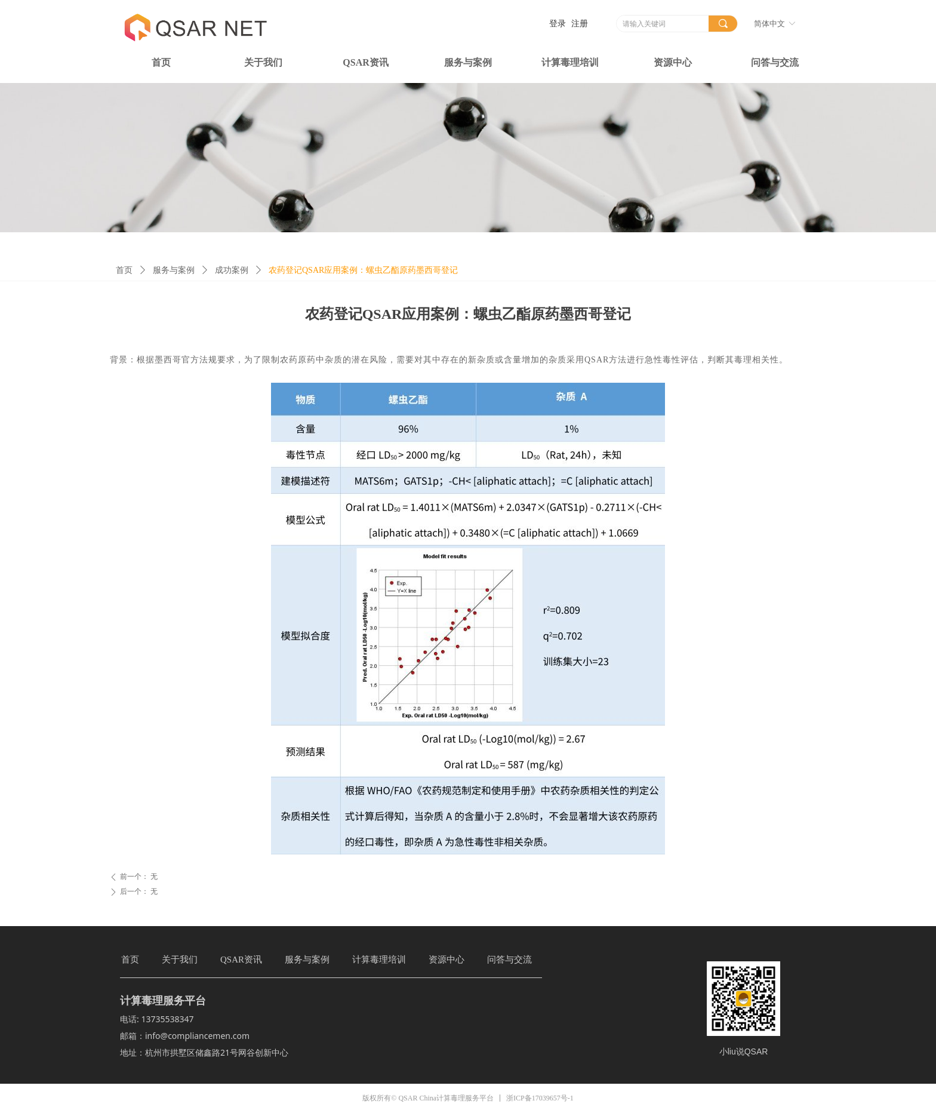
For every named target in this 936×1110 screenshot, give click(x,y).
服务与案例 (174, 270)
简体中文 (769, 23)
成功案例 (231, 270)
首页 (124, 270)
